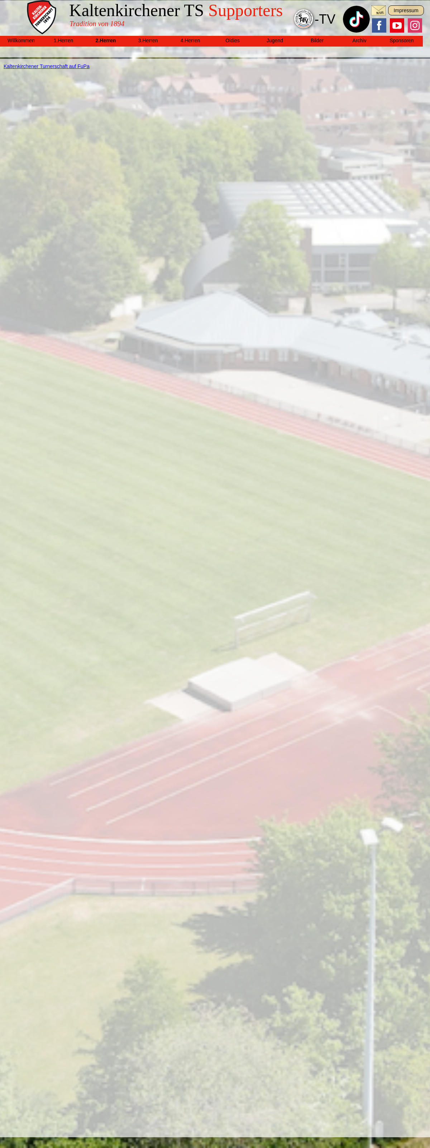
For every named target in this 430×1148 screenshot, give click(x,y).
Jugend (275, 40)
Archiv (360, 40)
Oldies (232, 40)
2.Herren (106, 40)
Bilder (317, 40)
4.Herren (190, 40)
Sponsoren (402, 40)
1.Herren (63, 40)
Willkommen (21, 40)
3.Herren (148, 40)
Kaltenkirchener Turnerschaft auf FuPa (47, 66)
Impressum (405, 10)
